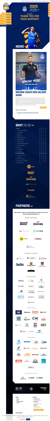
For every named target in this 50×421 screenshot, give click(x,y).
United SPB (29, 1)
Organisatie (23, 1)
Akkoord (28, 419)
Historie (26, 1)
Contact (47, 1)
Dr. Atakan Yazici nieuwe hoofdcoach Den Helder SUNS (27, 112)
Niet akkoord (22, 419)
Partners (33, 1)
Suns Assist (36, 1)
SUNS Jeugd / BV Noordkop (42, 1)
